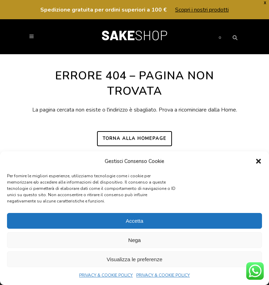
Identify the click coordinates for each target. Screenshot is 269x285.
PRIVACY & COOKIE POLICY (106, 275)
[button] (258, 161)
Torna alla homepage (134, 138)
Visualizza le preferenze (135, 259)
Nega (134, 240)
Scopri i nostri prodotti (202, 10)
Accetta (134, 221)
